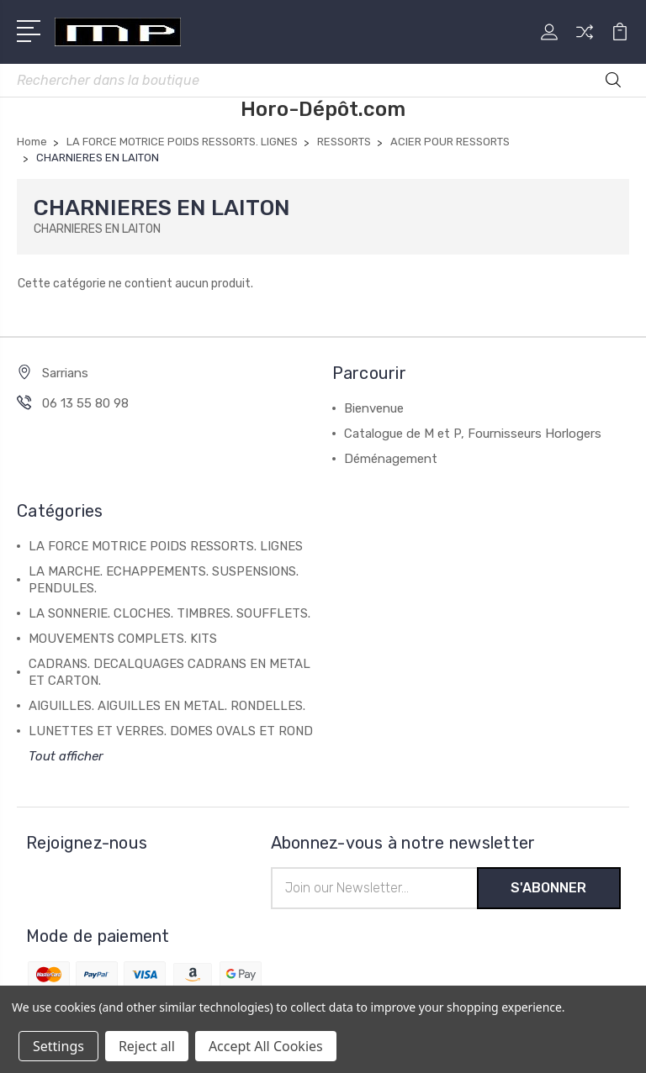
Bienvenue (374, 408)
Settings (58, 1046)
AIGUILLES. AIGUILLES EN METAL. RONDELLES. (167, 705)
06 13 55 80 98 (85, 403)
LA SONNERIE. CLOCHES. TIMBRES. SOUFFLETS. (169, 613)
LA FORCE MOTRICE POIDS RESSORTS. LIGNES (166, 546)
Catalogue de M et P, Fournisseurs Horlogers (472, 433)
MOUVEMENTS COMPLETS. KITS (123, 638)
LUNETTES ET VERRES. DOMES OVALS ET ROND (171, 731)
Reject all (147, 1046)
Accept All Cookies (266, 1046)
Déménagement (390, 458)
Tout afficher (66, 756)
